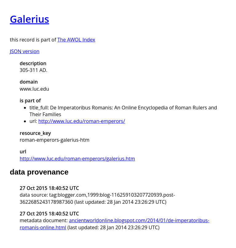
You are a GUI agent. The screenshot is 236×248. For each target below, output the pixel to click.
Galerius (29, 19)
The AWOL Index (76, 39)
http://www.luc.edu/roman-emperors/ (81, 121)
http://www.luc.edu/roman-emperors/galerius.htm (77, 158)
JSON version (24, 51)
